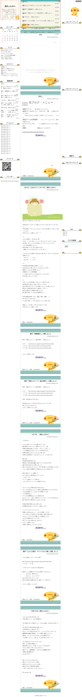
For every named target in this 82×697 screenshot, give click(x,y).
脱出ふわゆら (10, 6)
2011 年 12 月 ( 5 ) (5, 153)
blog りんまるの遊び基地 (8, 55)
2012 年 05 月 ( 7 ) (5, 145)
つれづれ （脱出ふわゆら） (9, 100)
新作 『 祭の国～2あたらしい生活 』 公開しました (39, 32)
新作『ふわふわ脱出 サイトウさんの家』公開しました (39, 20)
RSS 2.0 (65, 235)
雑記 (23, 322)
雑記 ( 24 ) (3, 72)
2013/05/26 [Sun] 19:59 (52, 554)
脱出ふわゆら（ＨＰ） (7, 50)
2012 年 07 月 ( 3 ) (5, 141)
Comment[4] (30, 175)
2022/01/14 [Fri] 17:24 (52, 99)
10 (3, 30)
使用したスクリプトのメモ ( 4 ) (9, 74)
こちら (34, 257)
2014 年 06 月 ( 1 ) (5, 129)
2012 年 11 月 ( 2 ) (5, 136)
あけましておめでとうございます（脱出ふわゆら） (38, 5)
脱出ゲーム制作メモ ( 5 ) (7, 68)
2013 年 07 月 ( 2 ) (5, 131)
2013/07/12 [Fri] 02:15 (52, 437)
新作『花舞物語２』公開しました (33, 9)
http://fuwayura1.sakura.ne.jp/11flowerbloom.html (40, 393)
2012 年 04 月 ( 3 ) (5, 146)
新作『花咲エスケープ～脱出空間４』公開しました (38, 13)
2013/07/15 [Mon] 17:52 (52, 383)
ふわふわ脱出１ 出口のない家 (30, 239)
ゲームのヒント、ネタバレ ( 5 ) (9, 75)
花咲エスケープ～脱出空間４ (34, 387)
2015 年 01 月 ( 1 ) (5, 127)
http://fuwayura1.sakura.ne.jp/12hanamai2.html (39, 348)
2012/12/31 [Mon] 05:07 (52, 613)
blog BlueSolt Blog (6, 57)
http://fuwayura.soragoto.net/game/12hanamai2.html (41, 344)
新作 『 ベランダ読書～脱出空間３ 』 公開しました (40, 28)
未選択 (24, 175)
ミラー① (24, 563)
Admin (65, 19)
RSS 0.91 (65, 232)
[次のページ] (43, 695)
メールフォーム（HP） (7, 53)
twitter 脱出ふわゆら (7, 58)
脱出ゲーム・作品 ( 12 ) (7, 70)
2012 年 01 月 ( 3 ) (5, 151)
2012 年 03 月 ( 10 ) (6, 148)
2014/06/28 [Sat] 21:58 (52, 336)
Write (69, 19)
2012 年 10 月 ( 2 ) (5, 138)
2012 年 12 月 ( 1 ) (5, 134)
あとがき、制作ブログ (32, 574)
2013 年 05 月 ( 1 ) (5, 133)
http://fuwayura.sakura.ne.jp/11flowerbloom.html (40, 395)
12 (16, 30)
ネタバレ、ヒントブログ (32, 576)
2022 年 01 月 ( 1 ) (5, 126)
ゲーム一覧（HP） (6, 52)
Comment (74, 19)
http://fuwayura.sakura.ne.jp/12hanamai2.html (39, 346)
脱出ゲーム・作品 (27, 369)
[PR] (40, 35)
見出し (3, 84)
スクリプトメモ (28, 123)
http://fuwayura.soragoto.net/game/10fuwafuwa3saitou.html (36, 561)
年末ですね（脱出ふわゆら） (9, 107)
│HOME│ (37, 695)
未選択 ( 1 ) (4, 67)
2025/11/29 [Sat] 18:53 (52, 37)
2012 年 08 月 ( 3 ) (5, 139)
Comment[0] (29, 322)
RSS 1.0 (65, 233)
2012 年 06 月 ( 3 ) (5, 143)
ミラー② (30, 563)
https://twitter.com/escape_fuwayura (10, 181)
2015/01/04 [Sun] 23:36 (52, 190)
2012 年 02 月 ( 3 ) (5, 150)
